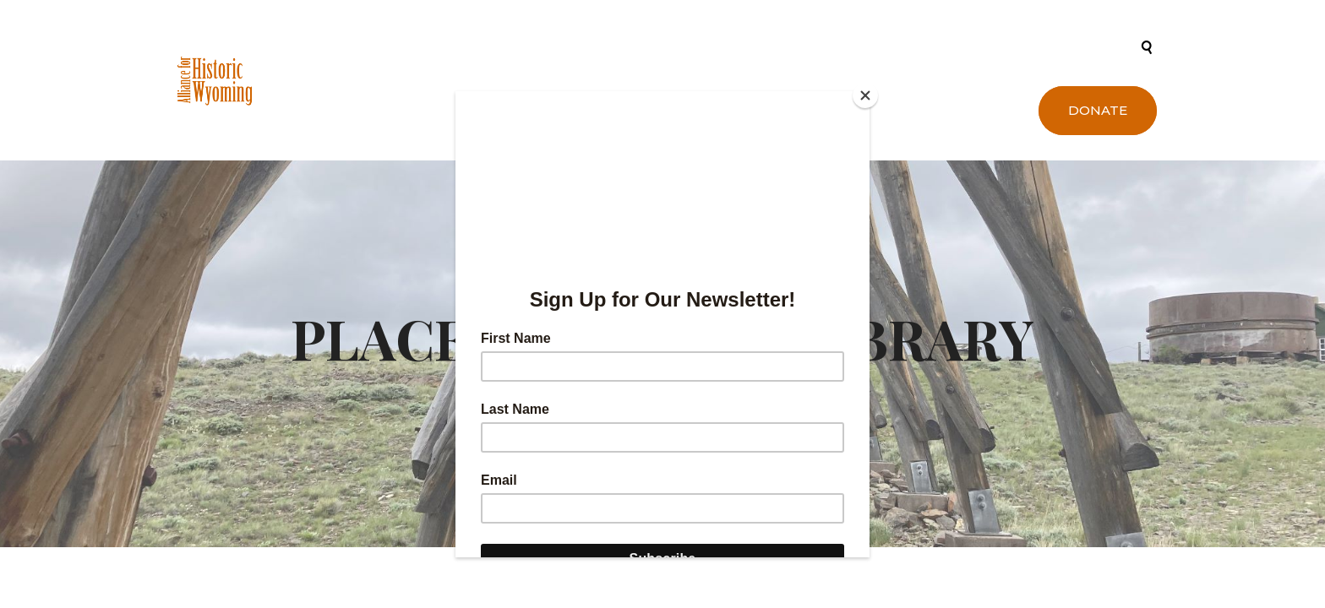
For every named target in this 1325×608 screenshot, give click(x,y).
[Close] (865, 95)
